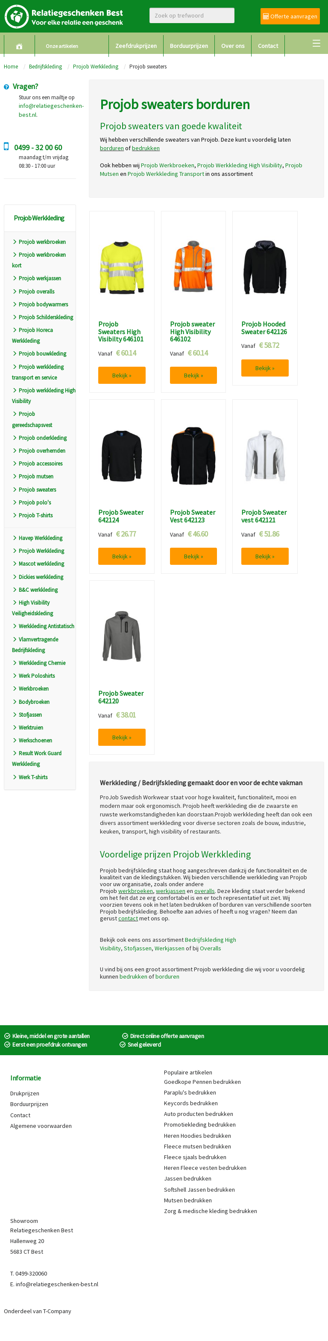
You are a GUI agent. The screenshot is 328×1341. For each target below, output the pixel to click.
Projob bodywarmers (40, 304)
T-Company (57, 1311)
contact (128, 918)
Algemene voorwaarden (41, 1126)
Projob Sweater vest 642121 (264, 516)
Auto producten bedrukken (198, 1114)
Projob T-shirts (32, 515)
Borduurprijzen (189, 46)
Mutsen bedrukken (188, 1200)
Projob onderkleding (39, 438)
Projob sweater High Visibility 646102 (192, 331)
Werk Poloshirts (33, 675)
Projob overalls (33, 291)
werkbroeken (135, 891)
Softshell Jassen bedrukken (199, 1189)
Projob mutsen (32, 476)
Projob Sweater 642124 (121, 516)
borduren (167, 976)
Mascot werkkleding (38, 563)
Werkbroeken (30, 688)
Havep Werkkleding (37, 538)
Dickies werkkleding (37, 577)
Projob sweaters (34, 489)
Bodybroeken (31, 702)
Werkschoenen (32, 740)
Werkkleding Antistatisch (43, 626)
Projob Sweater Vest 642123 (192, 516)
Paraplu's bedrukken (190, 1092)
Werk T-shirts (29, 777)
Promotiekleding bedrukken (200, 1124)
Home (11, 66)
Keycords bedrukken (191, 1103)
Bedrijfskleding (45, 66)
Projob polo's (31, 502)
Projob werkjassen (36, 278)
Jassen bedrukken (187, 1178)
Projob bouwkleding (39, 353)
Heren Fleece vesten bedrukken (205, 1168)
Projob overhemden (38, 450)
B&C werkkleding (35, 589)
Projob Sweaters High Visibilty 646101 (121, 331)
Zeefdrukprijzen (136, 46)
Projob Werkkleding (95, 66)
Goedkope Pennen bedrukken (202, 1082)
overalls (204, 891)
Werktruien (27, 727)
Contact (268, 46)
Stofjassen (27, 714)
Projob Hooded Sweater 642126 (264, 327)
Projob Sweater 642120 (121, 697)
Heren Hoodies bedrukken (197, 1135)
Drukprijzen (24, 1093)
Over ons (233, 46)
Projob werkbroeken (39, 242)
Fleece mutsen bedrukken (197, 1146)
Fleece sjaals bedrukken (195, 1157)
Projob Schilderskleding (42, 317)
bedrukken (133, 976)
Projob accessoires (37, 463)
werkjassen (170, 891)
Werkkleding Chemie (38, 663)
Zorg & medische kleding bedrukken (210, 1211)
